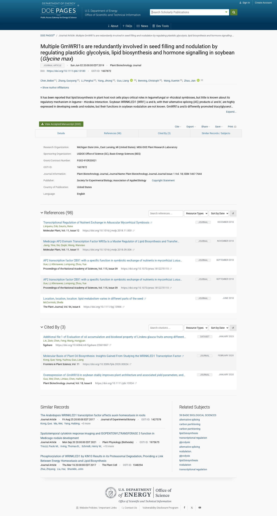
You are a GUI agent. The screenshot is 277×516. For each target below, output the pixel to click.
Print (232, 126)
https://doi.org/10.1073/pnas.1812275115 (146, 268)
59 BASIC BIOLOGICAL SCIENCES (197, 415)
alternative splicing (189, 419)
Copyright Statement (163, 180)
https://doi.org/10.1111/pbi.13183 (66, 71)
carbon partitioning (189, 424)
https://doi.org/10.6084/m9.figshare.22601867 (83, 345)
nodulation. (185, 451)
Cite (178, 126)
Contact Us (129, 507)
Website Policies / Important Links (96, 507)
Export (191, 126)
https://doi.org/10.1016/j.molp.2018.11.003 (108, 230)
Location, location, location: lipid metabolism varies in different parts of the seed (94, 298)
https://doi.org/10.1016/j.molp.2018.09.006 (108, 249)
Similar (216, 133)
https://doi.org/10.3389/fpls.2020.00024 (107, 364)
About (113, 26)
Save (219, 126)
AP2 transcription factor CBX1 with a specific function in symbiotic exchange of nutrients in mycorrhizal (112, 260)
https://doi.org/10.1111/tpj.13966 (104, 306)
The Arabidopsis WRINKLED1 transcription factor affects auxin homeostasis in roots (92, 415)
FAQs (127, 26)
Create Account (263, 2)
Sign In (245, 2)
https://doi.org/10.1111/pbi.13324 (116, 383)
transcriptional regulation (193, 437)
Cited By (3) (164, 133)
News (142, 26)
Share (205, 126)
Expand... (231, 111)
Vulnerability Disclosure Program (160, 507)
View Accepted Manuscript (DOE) (61, 124)
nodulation (185, 464)
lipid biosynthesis (188, 433)
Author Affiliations (54, 87)
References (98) (112, 133)
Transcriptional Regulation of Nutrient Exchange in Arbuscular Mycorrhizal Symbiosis (97, 222)
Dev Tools (160, 26)
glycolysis (184, 442)
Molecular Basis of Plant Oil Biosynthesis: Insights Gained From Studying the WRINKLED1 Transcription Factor (113, 356)
